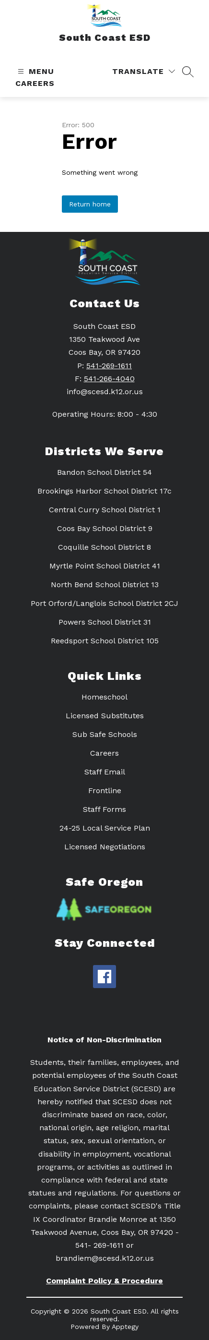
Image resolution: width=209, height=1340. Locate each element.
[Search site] (188, 71)
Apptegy (125, 1326)
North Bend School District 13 (105, 584)
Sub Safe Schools (104, 734)
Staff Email (104, 771)
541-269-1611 (109, 365)
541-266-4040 (109, 378)
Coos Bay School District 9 (104, 528)
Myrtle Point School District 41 (104, 565)
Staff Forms (104, 809)
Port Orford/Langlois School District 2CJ (104, 603)
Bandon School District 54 (104, 472)
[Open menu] (34, 71)
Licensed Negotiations (104, 846)
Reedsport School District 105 (105, 640)
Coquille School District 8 (104, 547)
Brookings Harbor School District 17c (104, 490)
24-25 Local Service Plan (104, 828)
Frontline (104, 790)
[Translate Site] (143, 71)
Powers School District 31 (104, 622)
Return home (90, 204)
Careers (35, 83)
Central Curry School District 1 (105, 509)
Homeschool (104, 696)
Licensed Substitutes (105, 715)
